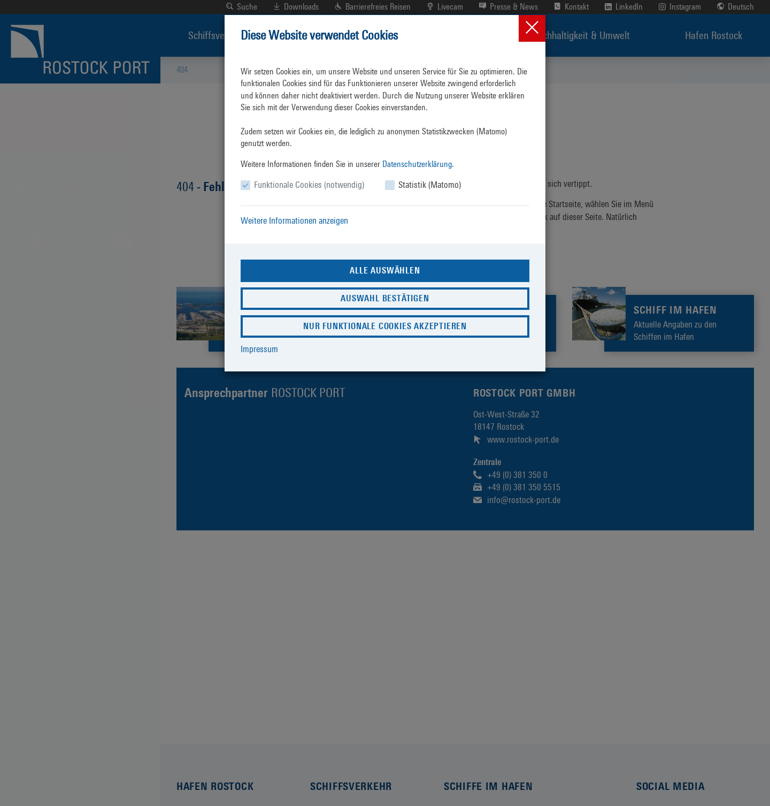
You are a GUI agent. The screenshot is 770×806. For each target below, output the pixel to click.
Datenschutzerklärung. (418, 164)
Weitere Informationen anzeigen (294, 220)
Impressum (259, 349)
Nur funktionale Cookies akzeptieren (385, 326)
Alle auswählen (385, 270)
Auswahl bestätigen (385, 298)
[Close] (532, 28)
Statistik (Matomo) (429, 184)
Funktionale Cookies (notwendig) (309, 184)
